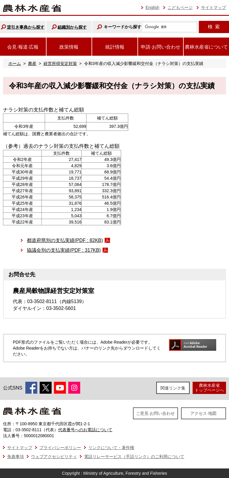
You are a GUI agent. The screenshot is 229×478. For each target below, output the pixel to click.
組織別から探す (72, 27)
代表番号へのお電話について (85, 429)
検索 (214, 26)
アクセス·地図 (203, 413)
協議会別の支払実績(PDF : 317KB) (64, 250)
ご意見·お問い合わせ (155, 413)
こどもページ (180, 7)
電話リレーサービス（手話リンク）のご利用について (134, 456)
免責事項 (15, 456)
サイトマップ (213, 7)
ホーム (14, 63)
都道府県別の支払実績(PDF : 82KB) (65, 240)
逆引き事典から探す (25, 27)
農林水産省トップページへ (209, 387)
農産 (32, 63)
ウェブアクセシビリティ (54, 456)
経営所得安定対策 (60, 63)
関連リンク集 (172, 388)
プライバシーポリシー (60, 447)
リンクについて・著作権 (111, 447)
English (152, 7)
